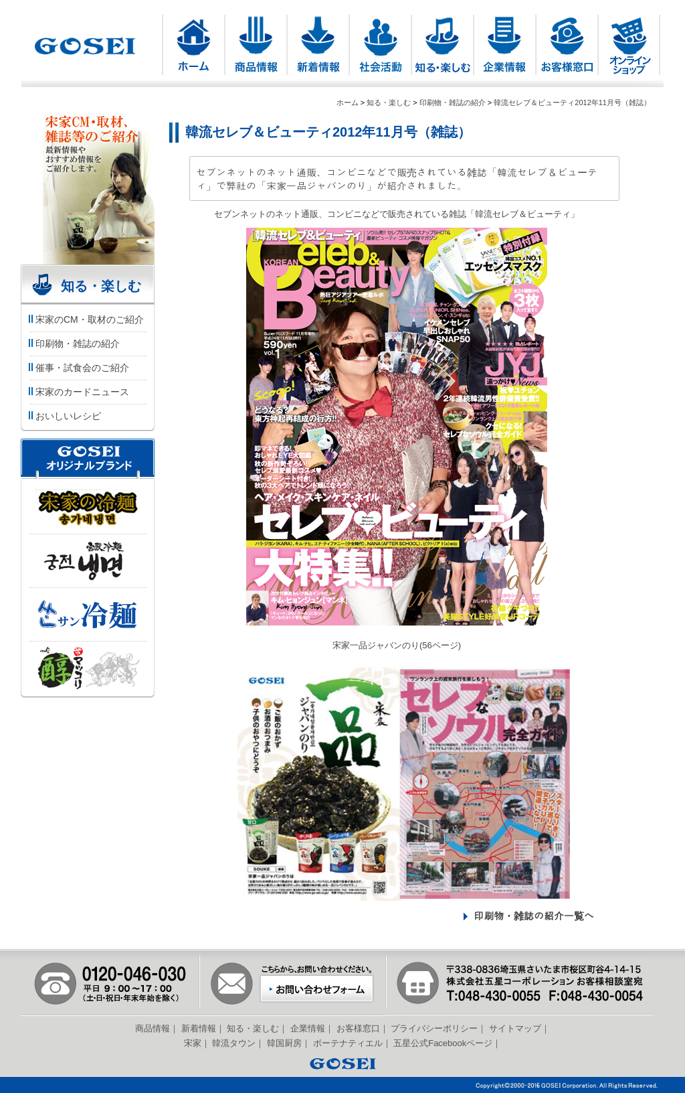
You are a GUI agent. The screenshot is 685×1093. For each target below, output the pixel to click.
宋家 (192, 1043)
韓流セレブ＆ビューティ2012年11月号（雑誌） (572, 102)
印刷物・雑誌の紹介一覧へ (534, 915)
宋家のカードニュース (78, 391)
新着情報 (198, 1028)
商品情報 (152, 1028)
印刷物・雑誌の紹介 (452, 102)
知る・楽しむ (389, 102)
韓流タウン (234, 1043)
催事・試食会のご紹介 (78, 367)
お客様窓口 (358, 1028)
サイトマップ (515, 1028)
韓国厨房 (284, 1043)
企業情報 (307, 1028)
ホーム (347, 102)
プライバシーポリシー (434, 1028)
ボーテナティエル (348, 1043)
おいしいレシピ (64, 416)
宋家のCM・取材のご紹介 (85, 319)
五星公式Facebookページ (442, 1043)
